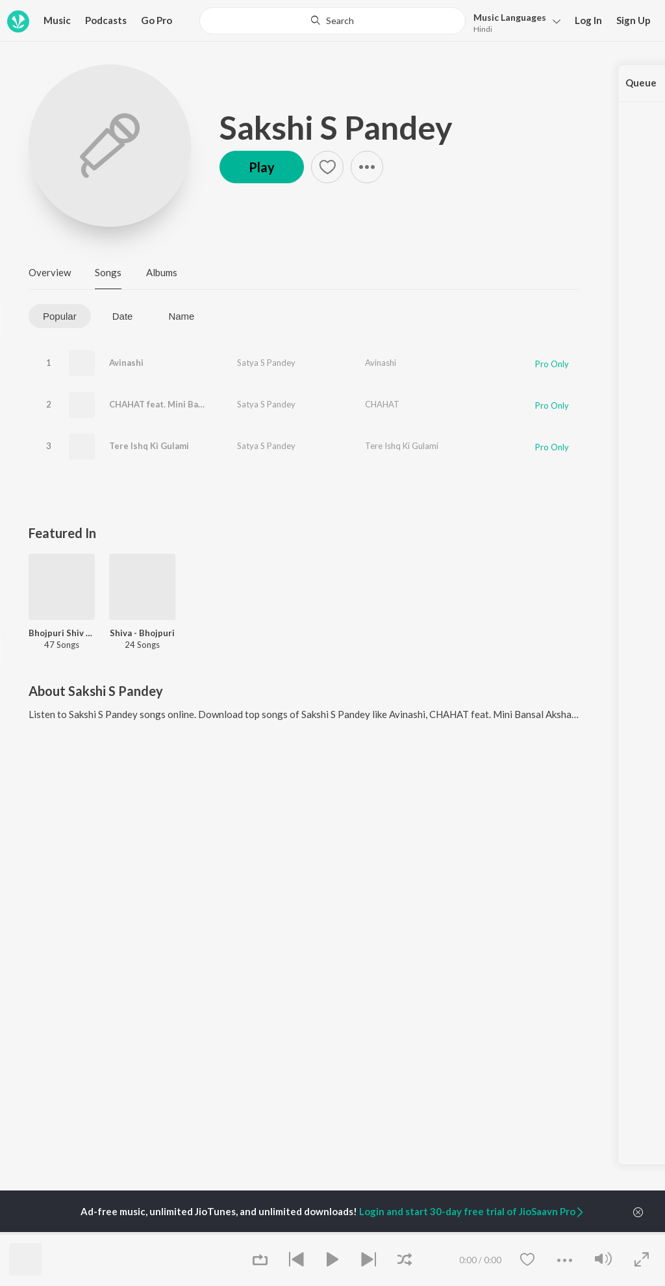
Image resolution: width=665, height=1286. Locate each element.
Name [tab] (181, 316)
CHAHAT (382, 404)
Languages (509, 17)
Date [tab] (122, 316)
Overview (50, 272)
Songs (108, 272)
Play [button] (262, 167)
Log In (588, 20)
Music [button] (57, 20)
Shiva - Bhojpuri (142, 633)
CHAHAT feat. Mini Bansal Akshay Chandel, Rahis (208, 404)
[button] (513, 21)
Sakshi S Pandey (336, 127)
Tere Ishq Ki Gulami (149, 446)
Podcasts (106, 20)
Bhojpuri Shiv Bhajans (62, 633)
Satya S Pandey (266, 362)
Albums (161, 272)
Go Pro (156, 20)
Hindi (482, 29)
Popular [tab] (60, 316)
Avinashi (126, 362)
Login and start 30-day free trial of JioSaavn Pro (472, 1211)
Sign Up (633, 20)
